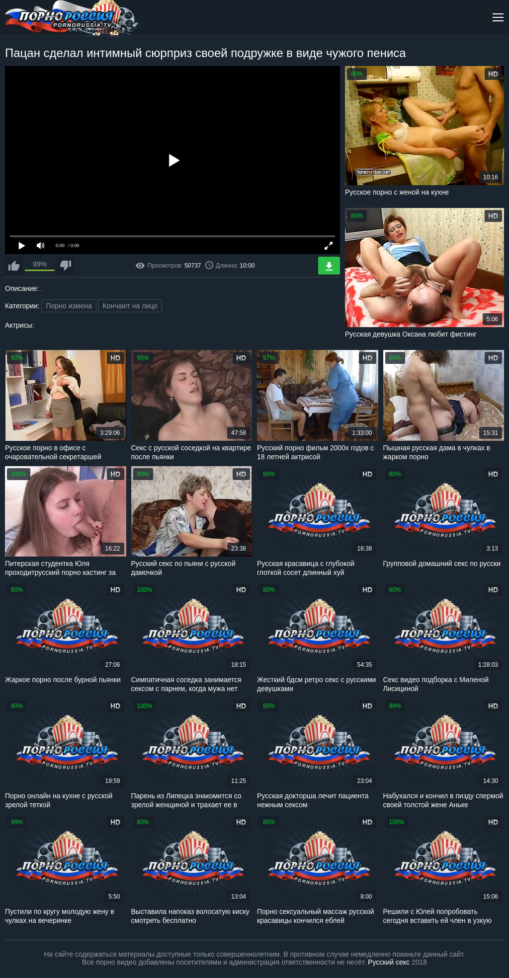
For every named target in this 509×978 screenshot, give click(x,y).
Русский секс (389, 962)
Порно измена (68, 306)
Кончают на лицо (130, 306)
